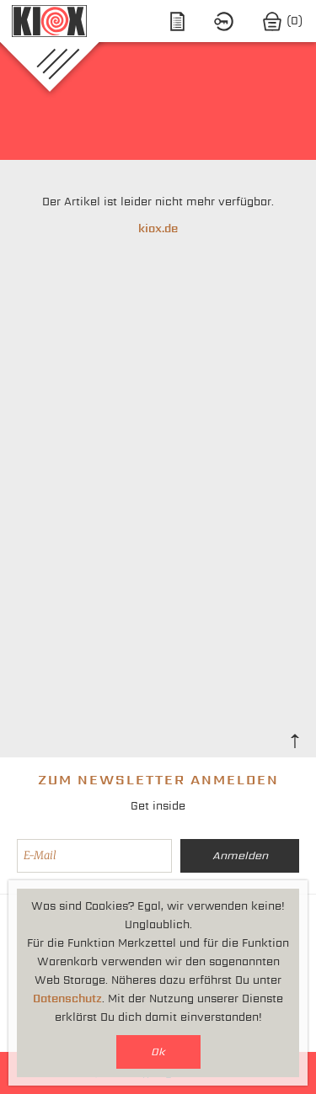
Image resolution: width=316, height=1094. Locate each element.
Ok (158, 1051)
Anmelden (240, 855)
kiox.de (158, 228)
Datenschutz (67, 998)
